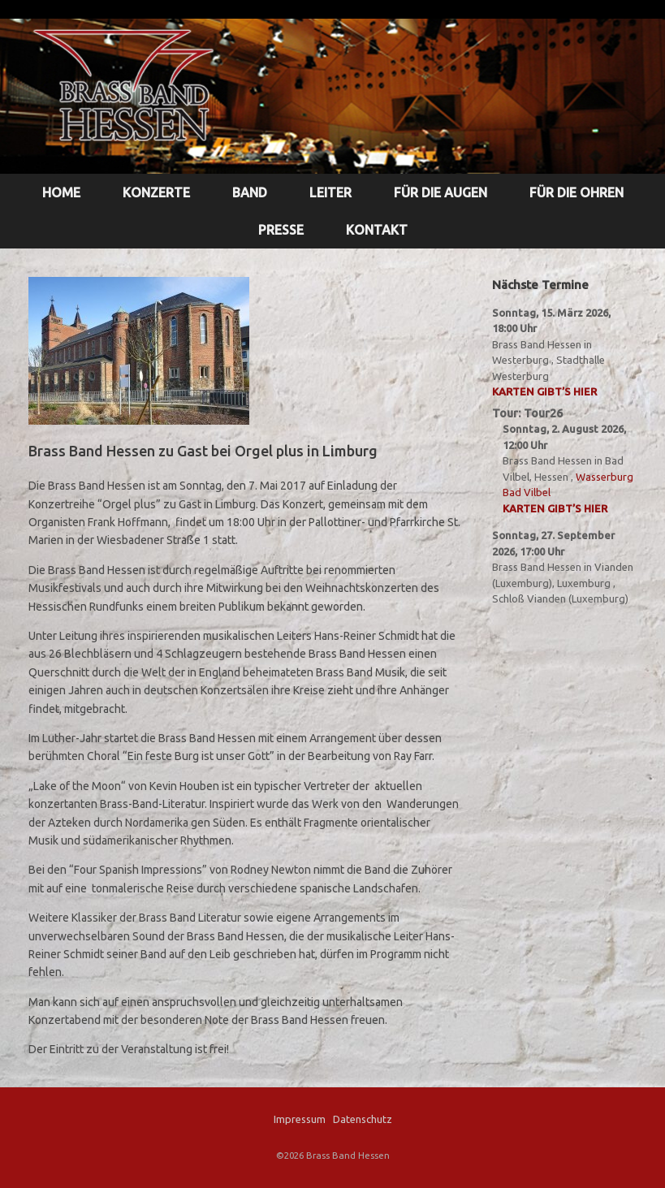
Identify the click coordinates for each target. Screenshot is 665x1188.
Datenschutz (362, 1119)
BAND (249, 192)
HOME (61, 192)
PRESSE (281, 229)
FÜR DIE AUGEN (440, 192)
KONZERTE (156, 192)
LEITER (330, 192)
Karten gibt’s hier (544, 391)
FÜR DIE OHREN (576, 192)
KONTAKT (377, 229)
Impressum (300, 1119)
